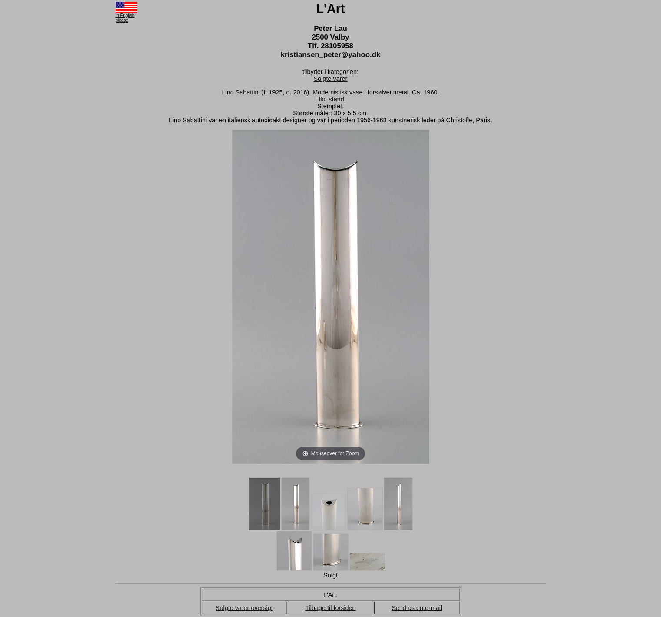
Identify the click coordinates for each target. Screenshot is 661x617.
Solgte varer (331, 78)
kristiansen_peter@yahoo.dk (331, 54)
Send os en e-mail (417, 607)
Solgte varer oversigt (244, 607)
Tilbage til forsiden (330, 607)
